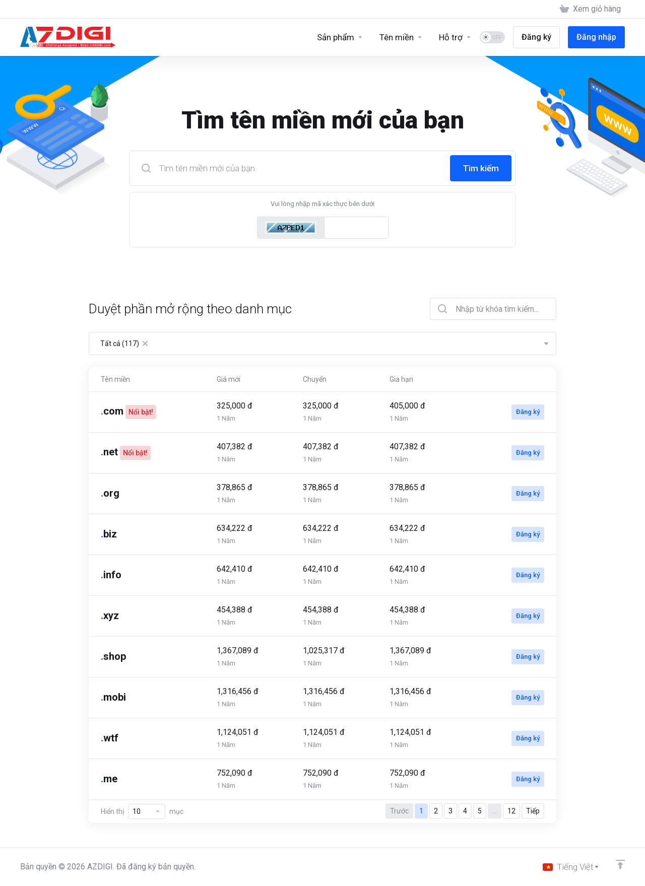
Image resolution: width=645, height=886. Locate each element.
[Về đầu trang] (620, 864)
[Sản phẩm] (340, 37)
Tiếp (533, 811)
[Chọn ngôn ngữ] (571, 867)
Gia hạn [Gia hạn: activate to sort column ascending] (401, 379)
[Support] (455, 37)
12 (511, 811)
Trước (399, 811)
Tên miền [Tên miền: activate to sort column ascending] (115, 379)
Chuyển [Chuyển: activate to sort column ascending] (315, 379)
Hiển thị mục (142, 811)
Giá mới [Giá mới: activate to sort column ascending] (228, 379)
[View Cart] (590, 9)
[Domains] (401, 37)
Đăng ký (528, 412)
